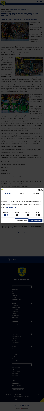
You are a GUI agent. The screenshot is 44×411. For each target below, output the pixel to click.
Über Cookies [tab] (36, 193)
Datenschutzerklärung (10, 207)
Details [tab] (22, 193)
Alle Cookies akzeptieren (35, 220)
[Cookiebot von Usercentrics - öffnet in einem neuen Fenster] (37, 190)
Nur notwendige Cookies (21, 220)
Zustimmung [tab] (8, 193)
